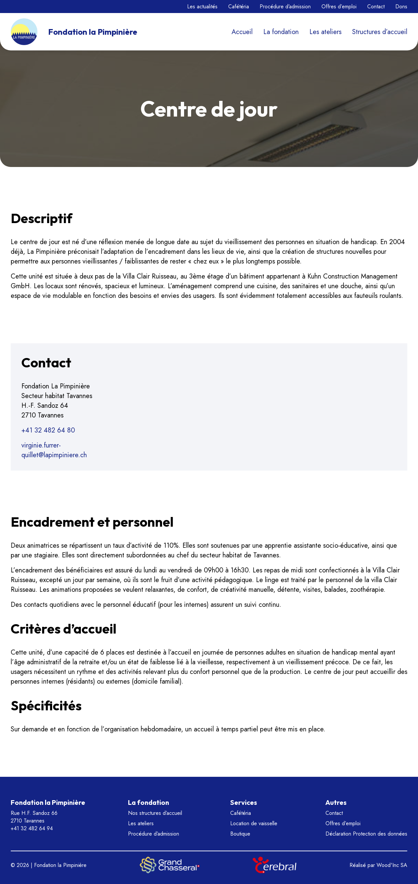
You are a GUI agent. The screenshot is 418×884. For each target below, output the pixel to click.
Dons (401, 6)
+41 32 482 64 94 (32, 828)
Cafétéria (238, 6)
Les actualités (202, 6)
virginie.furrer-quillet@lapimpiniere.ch (54, 450)
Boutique (240, 834)
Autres (335, 802)
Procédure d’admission (285, 6)
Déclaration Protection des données (366, 834)
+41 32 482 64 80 (48, 430)
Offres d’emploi (339, 6)
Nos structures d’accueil (155, 813)
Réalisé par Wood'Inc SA (378, 865)
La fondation (281, 32)
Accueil (242, 32)
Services (243, 802)
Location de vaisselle (253, 823)
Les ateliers (325, 32)
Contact (376, 6)
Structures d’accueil (379, 32)
